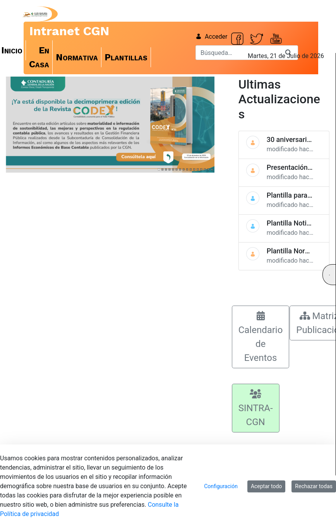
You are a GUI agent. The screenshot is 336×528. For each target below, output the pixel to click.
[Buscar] (237, 52)
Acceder (211, 36)
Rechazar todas (314, 486)
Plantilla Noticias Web (301, 223)
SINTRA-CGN (255, 408)
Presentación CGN (295, 167)
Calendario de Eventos (260, 337)
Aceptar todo (266, 486)
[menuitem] (39, 57)
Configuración (221, 486)
